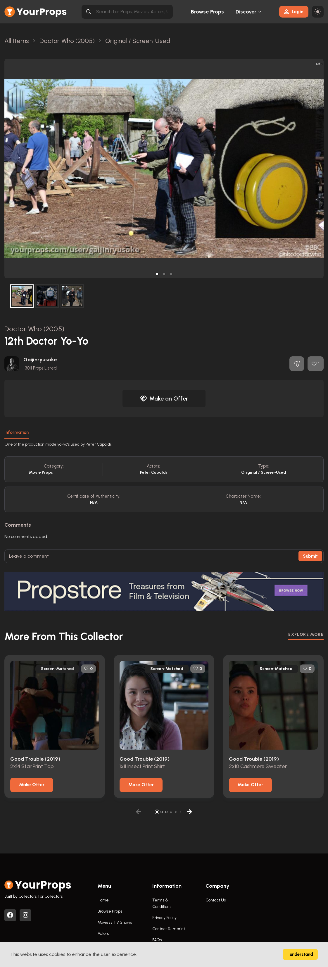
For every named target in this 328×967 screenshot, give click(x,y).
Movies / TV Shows (115, 922)
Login (293, 11)
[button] (157, 274)
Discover (246, 11)
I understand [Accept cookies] (300, 954)
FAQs (157, 939)
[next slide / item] (319, 169)
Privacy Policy (164, 917)
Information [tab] (16, 432)
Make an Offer (164, 398)
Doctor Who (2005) (34, 328)
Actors (103, 933)
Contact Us (216, 900)
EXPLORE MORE (306, 634)
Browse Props (207, 11)
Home (103, 900)
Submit (310, 556)
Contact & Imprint (168, 928)
